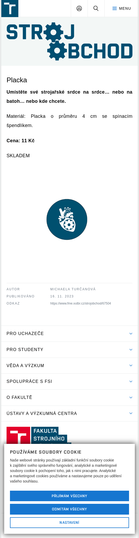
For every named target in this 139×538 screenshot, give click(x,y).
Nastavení (69, 522)
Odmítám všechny (69, 509)
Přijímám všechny (70, 496)
